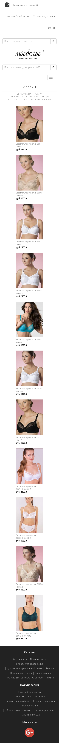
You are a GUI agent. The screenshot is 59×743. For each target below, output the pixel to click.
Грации (46, 96)
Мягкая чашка (24, 94)
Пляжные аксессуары (21, 673)
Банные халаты (43, 673)
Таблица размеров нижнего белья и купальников (30, 710)
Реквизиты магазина (44, 701)
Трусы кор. (12, 99)
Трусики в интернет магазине (37, 99)
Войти (51, 27)
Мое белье (29, 54)
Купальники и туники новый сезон (24, 668)
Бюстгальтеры (20, 659)
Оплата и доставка (44, 16)
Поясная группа (38, 659)
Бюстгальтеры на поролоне (24, 96)
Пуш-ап (38, 94)
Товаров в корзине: (20, 5)
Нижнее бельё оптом (18, 16)
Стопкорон (38, 677)
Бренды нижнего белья (18, 701)
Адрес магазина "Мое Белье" (30, 696)
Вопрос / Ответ (30, 705)
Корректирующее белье (30, 664)
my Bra (50, 677)
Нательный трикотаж (18, 677)
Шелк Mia (49, 668)
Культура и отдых (31, 714)
